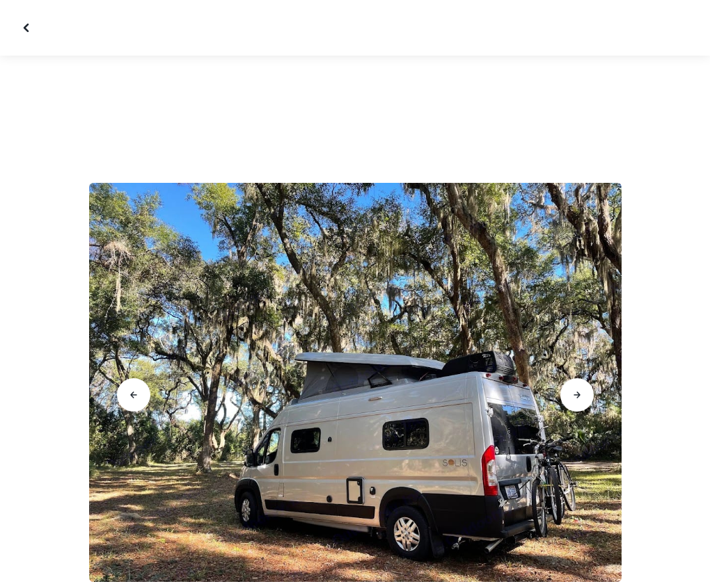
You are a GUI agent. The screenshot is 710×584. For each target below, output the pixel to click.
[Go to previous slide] (133, 395)
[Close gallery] (28, 27)
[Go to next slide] (577, 395)
